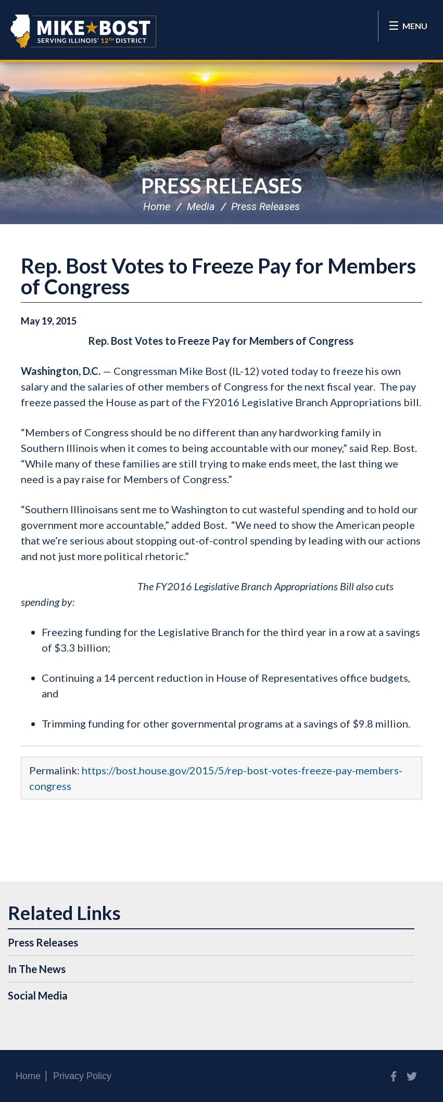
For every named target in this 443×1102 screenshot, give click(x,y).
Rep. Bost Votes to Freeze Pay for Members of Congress (218, 276)
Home (156, 206)
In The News (37, 969)
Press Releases (221, 185)
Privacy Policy (82, 1076)
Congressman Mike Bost (83, 31)
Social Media (38, 995)
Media (201, 206)
